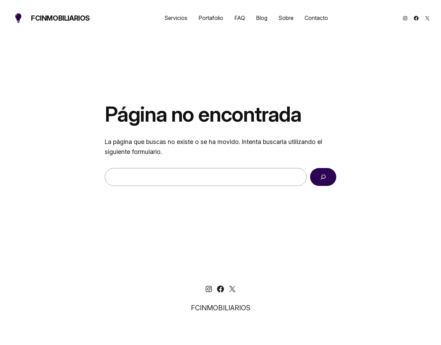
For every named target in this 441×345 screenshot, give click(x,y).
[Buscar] (323, 177)
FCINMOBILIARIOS (60, 18)
